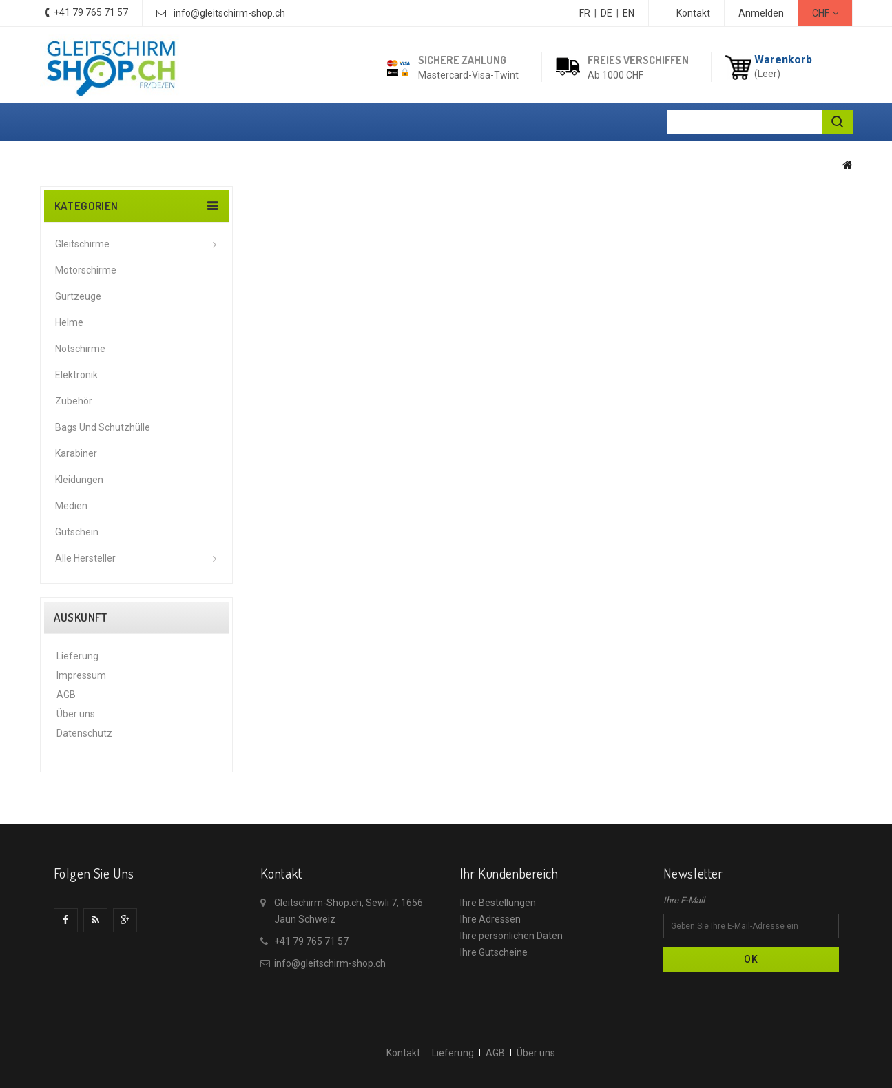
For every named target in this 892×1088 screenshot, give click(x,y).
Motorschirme (85, 270)
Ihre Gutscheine (494, 952)
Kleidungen (79, 479)
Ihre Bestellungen (498, 902)
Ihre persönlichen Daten (511, 935)
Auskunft (81, 617)
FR (584, 13)
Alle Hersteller (85, 558)
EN (628, 13)
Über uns (75, 713)
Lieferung (77, 655)
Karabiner (76, 453)
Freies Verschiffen (638, 60)
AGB (66, 694)
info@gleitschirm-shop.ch (229, 13)
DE (606, 13)
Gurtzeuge (78, 296)
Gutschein (76, 531)
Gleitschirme (82, 243)
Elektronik (76, 374)
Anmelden (761, 13)
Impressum (81, 675)
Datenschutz (84, 733)
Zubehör (73, 401)
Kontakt (693, 13)
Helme (69, 322)
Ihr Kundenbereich (509, 873)
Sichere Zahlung (462, 60)
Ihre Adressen (490, 919)
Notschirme (80, 348)
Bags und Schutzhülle (102, 427)
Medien (71, 505)
